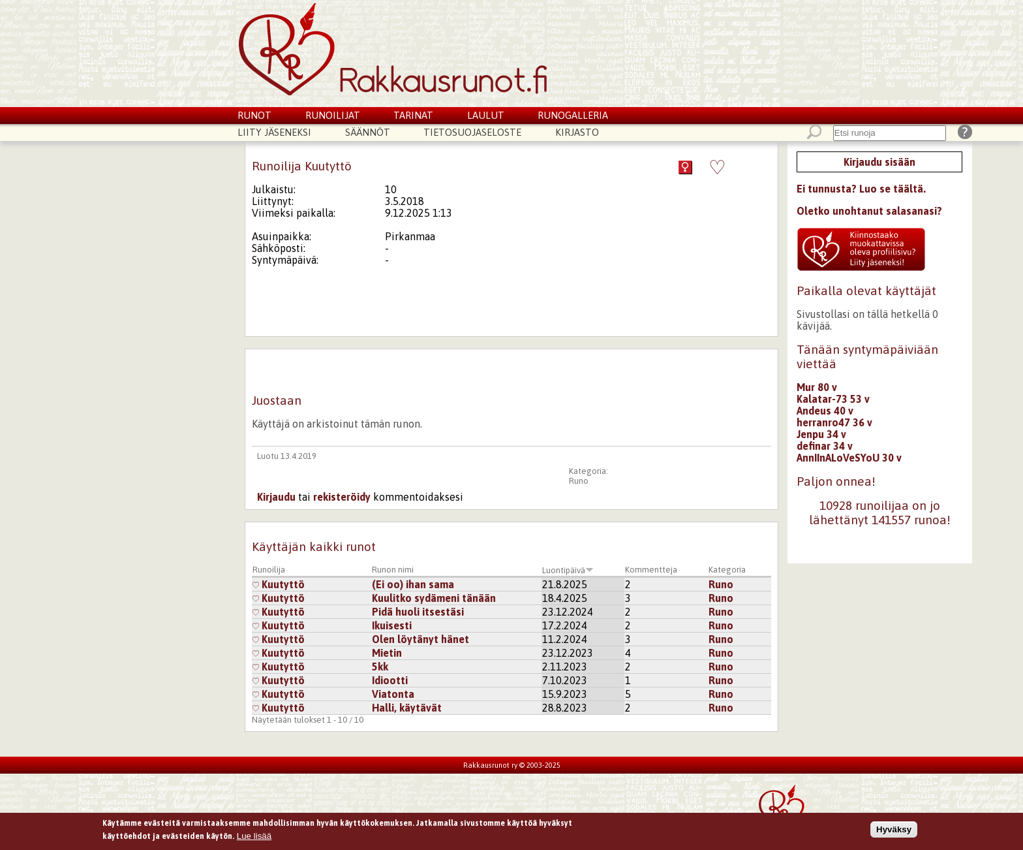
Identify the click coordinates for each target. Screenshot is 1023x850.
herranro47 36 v (834, 422)
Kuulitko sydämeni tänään (434, 598)
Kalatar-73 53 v (833, 399)
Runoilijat (332, 115)
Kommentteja (651, 570)
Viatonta (393, 694)
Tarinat (413, 115)
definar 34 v (825, 446)
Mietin (387, 653)
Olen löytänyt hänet (420, 639)
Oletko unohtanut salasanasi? (869, 211)
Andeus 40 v (825, 411)
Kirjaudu (276, 497)
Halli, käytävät (407, 708)
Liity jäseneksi (274, 132)
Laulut (485, 115)
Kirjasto (577, 132)
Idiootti (390, 680)
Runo (578, 481)
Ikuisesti (392, 625)
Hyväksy (893, 831)
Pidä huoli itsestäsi (418, 612)
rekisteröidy (342, 497)
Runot (254, 115)
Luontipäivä (568, 570)
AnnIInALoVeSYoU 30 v (849, 458)
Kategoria (727, 570)
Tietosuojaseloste (472, 132)
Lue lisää (254, 838)
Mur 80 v (817, 387)
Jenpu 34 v (821, 434)
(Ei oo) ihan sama (413, 584)
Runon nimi (393, 570)
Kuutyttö (278, 584)
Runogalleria (573, 115)
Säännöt (367, 132)
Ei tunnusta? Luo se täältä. (861, 189)
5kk (380, 666)
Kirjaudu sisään (879, 162)
